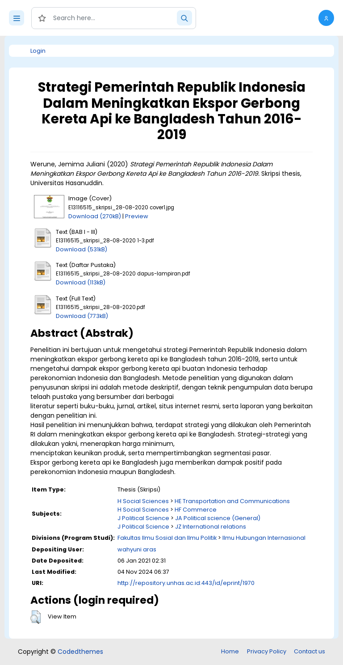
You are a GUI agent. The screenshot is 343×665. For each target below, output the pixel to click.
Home (230, 651)
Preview (136, 216)
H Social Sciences (143, 501)
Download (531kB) (81, 249)
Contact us (309, 651)
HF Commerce (196, 509)
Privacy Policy (266, 651)
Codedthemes (80, 651)
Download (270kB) (94, 216)
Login (38, 51)
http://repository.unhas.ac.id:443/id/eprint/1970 (186, 583)
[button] (326, 18)
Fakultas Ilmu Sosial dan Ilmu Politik (167, 538)
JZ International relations (210, 526)
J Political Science (143, 518)
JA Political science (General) (217, 518)
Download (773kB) (82, 316)
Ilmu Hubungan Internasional (263, 538)
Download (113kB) (80, 282)
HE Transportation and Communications (232, 501)
